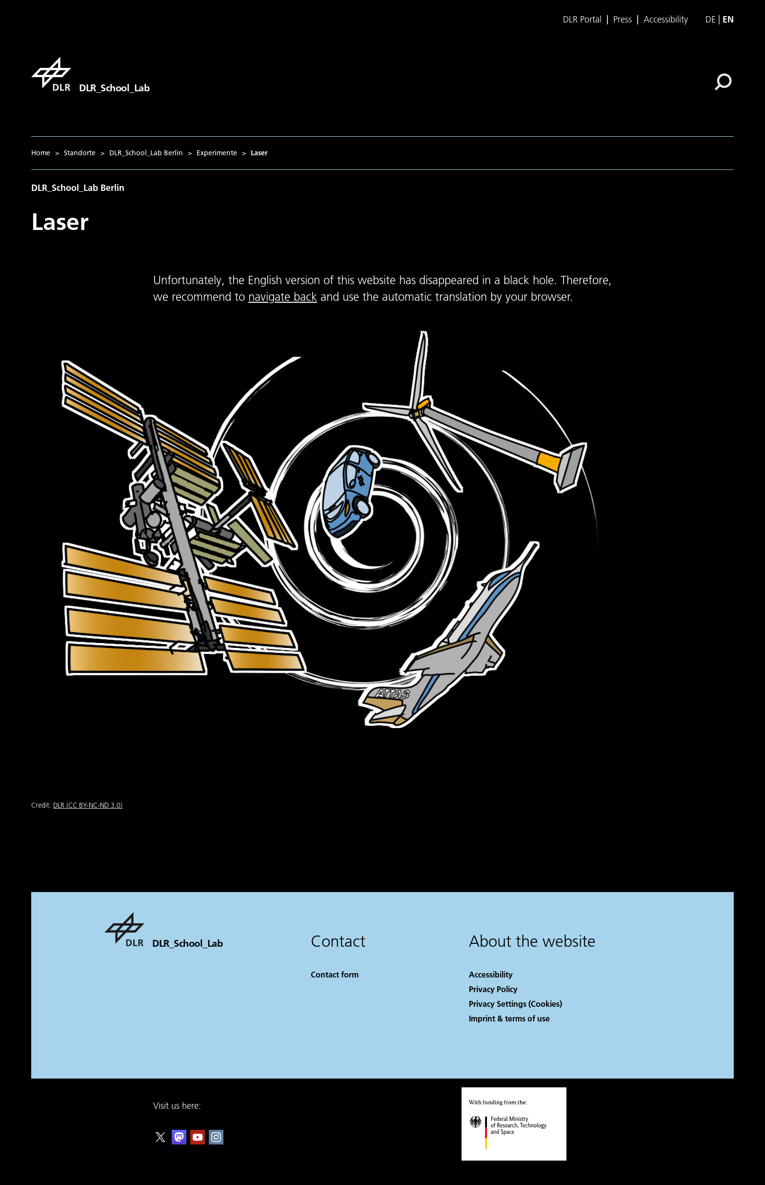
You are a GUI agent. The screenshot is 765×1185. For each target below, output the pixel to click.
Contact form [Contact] (335, 974)
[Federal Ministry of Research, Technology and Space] (516, 1157)
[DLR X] (160, 1141)
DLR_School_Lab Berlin (146, 152)
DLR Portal (582, 19)
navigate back (282, 297)
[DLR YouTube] (197, 1141)
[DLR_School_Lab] (90, 74)
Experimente (217, 152)
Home (40, 152)
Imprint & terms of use (509, 1018)
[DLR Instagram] (216, 1141)
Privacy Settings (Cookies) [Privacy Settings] (515, 1003)
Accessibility (666, 19)
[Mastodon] (179, 1141)
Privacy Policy (493, 989)
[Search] (723, 82)
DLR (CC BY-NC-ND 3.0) (87, 805)
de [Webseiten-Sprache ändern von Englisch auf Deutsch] (710, 19)
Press (622, 19)
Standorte (80, 152)
